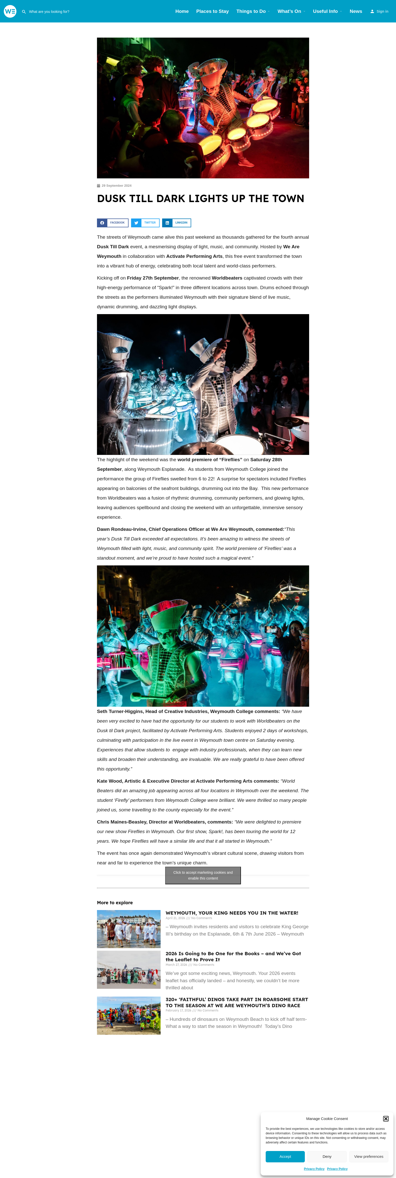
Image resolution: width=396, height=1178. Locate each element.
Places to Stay (212, 11)
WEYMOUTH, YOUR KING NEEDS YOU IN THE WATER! (232, 913)
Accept (285, 1156)
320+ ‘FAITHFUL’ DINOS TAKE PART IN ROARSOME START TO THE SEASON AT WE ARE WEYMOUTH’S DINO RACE (237, 1002)
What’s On (289, 11)
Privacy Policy (314, 1169)
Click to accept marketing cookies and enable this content (203, 875)
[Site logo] (11, 11)
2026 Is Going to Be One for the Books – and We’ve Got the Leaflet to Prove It (233, 956)
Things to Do (251, 11)
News (356, 11)
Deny (327, 1156)
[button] (385, 1118)
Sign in (382, 11)
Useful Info (325, 11)
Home (182, 11)
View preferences (369, 1156)
